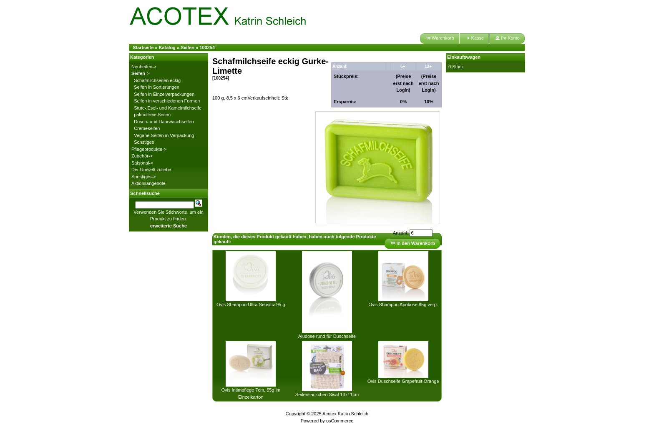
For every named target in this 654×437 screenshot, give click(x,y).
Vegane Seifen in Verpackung (164, 135)
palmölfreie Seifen (152, 114)
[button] (439, 38)
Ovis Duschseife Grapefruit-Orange (403, 381)
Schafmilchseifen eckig (157, 80)
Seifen (187, 47)
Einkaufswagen (463, 57)
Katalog (167, 47)
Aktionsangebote (148, 183)
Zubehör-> (142, 155)
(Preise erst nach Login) (403, 83)
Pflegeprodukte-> (148, 149)
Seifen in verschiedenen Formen (167, 100)
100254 (207, 47)
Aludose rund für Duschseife (327, 336)
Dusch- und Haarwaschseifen (164, 121)
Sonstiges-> (143, 176)
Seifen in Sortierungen (156, 87)
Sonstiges (144, 142)
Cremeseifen (147, 128)
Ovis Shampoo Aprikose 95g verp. (403, 304)
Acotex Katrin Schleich (345, 413)
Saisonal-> (142, 162)
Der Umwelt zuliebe (151, 169)
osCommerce (339, 420)
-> (140, 73)
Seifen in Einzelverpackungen (164, 94)
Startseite (143, 47)
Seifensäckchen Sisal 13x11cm (327, 394)
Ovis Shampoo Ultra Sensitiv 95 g (250, 304)
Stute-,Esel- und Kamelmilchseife (167, 107)
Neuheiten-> (143, 66)
